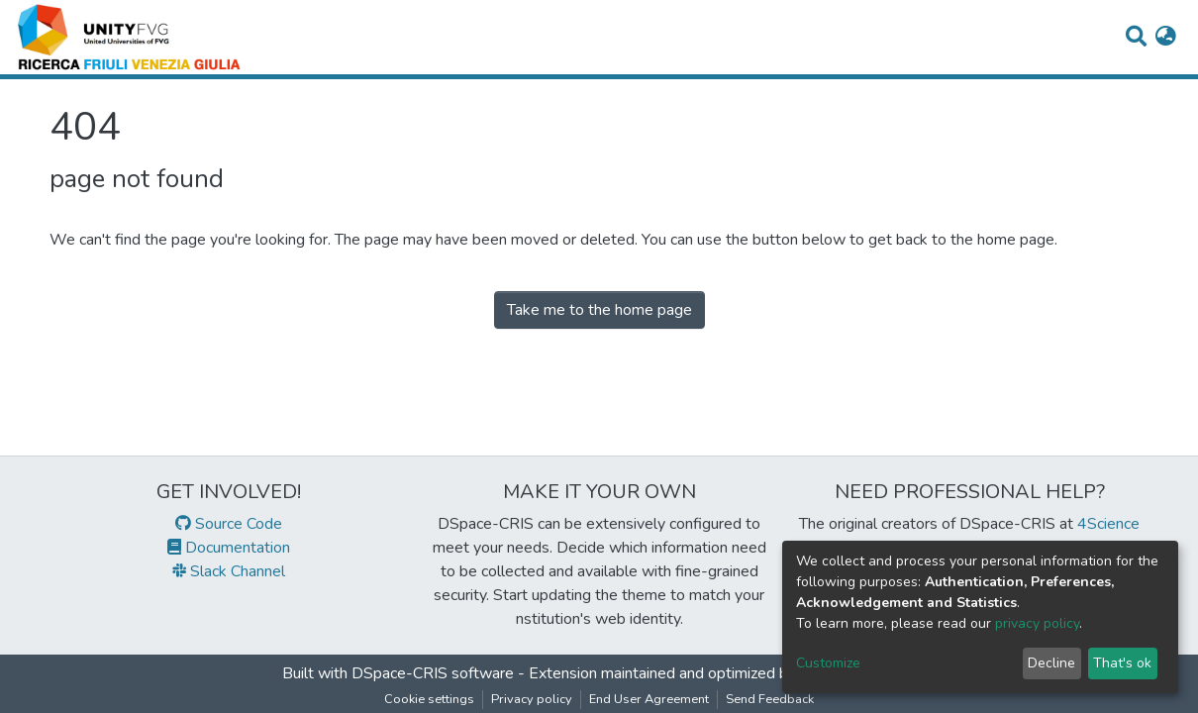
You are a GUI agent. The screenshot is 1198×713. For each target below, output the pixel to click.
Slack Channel (228, 571)
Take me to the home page (599, 310)
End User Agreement (649, 699)
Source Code (228, 524)
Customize (828, 663)
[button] (1165, 38)
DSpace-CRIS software (432, 673)
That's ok (1122, 663)
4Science (1108, 524)
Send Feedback (770, 699)
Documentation (228, 548)
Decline (1051, 663)
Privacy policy (531, 699)
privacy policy (1037, 623)
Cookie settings (429, 699)
